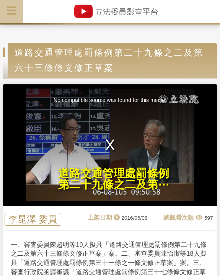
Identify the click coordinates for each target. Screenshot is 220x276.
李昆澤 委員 (32, 219)
